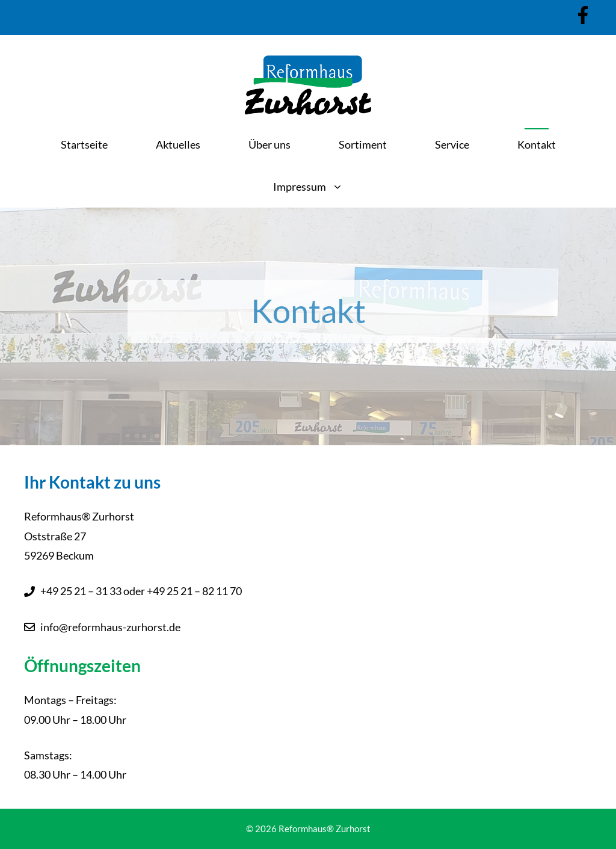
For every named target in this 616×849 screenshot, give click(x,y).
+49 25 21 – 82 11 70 (194, 590)
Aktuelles (178, 144)
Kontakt (536, 144)
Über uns (269, 144)
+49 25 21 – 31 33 (81, 590)
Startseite (84, 144)
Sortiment (363, 144)
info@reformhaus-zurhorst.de (110, 627)
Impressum (320, 186)
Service (452, 144)
